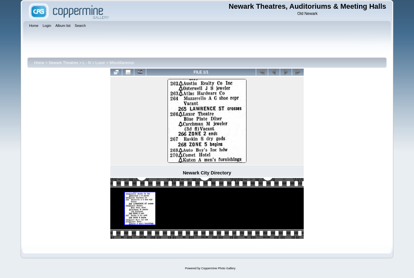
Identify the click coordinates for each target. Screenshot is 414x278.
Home (39, 63)
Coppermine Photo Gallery (218, 268)
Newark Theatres (63, 63)
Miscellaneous (122, 63)
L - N (87, 63)
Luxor (100, 63)
